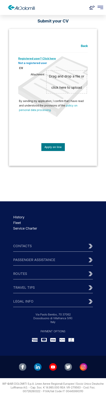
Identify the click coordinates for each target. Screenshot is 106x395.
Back (84, 46)
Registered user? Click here (37, 58)
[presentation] (53, 130)
